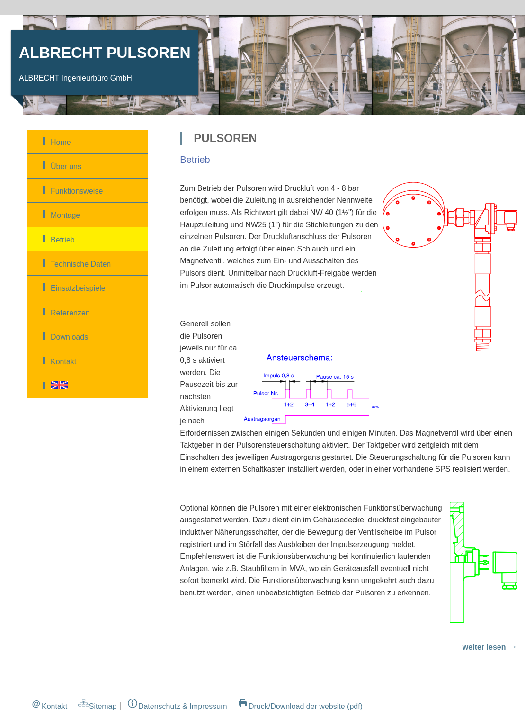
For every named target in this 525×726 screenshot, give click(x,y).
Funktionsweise (77, 191)
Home (61, 142)
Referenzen (70, 313)
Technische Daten (81, 264)
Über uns (66, 166)
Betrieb (63, 240)
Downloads (69, 337)
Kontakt (63, 362)
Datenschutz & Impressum (182, 706)
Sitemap (103, 706)
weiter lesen (484, 647)
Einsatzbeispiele (78, 288)
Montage (65, 215)
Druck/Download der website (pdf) (306, 706)
